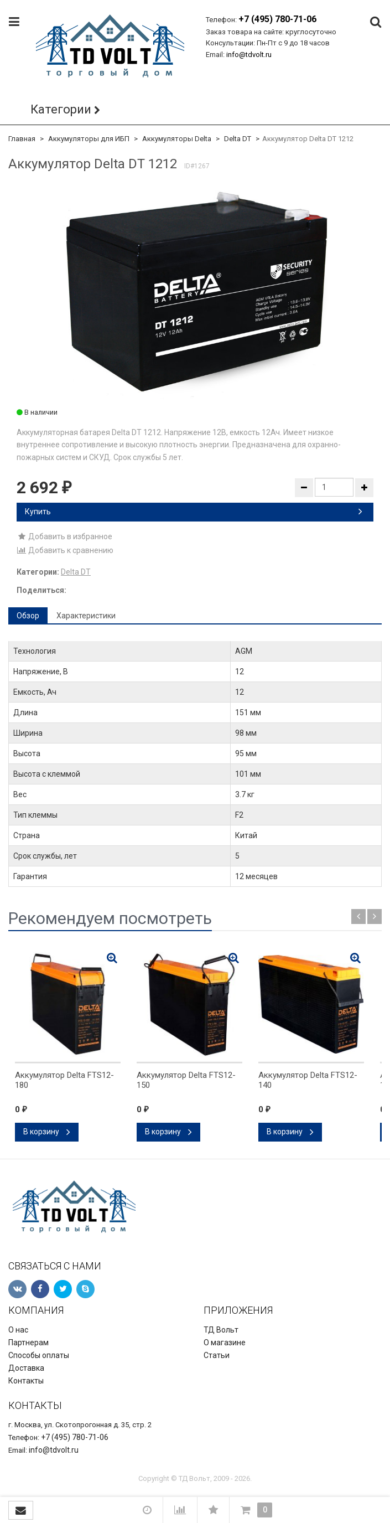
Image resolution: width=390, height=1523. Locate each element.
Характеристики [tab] (86, 615)
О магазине (225, 1342)
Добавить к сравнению (65, 550)
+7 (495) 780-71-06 (277, 19)
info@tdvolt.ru (249, 54)
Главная (21, 139)
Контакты (26, 1380)
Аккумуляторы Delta (176, 139)
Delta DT (237, 139)
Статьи (217, 1355)
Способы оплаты (38, 1355)
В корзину (46, 1131)
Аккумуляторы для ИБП (88, 139)
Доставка (26, 1368)
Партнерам (28, 1342)
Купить (193, 511)
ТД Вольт (221, 1329)
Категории (60, 109)
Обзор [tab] (28, 615)
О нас (18, 1329)
